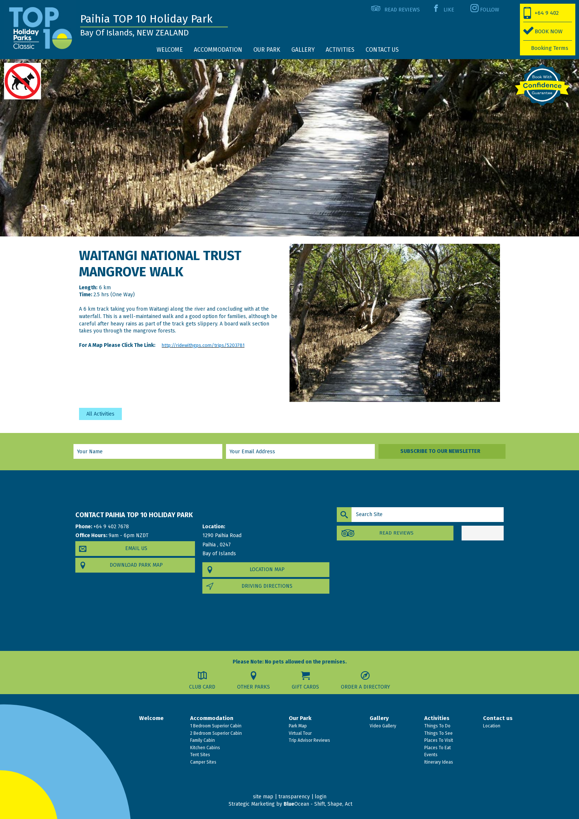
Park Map (297, 725)
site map (263, 797)
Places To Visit (438, 740)
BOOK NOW (548, 31)
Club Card (202, 687)
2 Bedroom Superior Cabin (215, 733)
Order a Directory (366, 687)
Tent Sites (199, 755)
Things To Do (436, 725)
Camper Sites (202, 762)
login (320, 797)
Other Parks (253, 687)
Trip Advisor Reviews (309, 740)
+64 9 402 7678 (541, 16)
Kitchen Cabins (204, 747)
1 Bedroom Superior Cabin (215, 725)
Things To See (438, 733)
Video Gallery (382, 725)
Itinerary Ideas (438, 762)
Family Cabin (202, 740)
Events (430, 755)
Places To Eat (437, 747)
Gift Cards (305, 687)
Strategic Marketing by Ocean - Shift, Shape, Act (290, 804)
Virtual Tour (300, 733)
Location (491, 725)
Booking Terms (549, 48)
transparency (293, 797)
